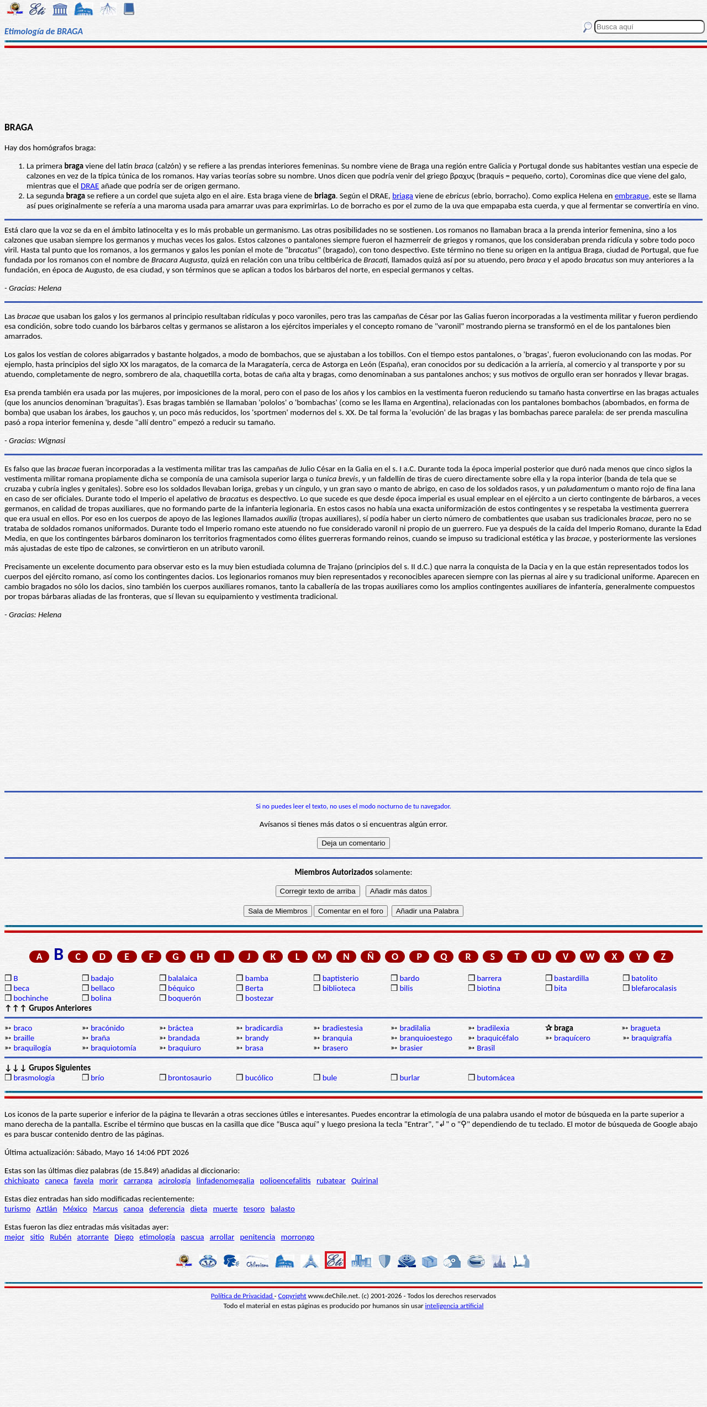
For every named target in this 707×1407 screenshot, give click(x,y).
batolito (644, 978)
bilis (406, 988)
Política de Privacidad (243, 1296)
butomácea (496, 1078)
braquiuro (184, 1048)
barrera (489, 978)
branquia (337, 1038)
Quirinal (364, 1180)
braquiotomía (113, 1048)
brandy (257, 1038)
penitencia (257, 1237)
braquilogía (32, 1048)
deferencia (166, 1209)
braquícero (572, 1038)
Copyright (292, 1296)
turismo (17, 1209)
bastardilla (571, 978)
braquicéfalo (498, 1038)
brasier (411, 1048)
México (75, 1209)
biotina (488, 988)
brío (97, 1078)
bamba (256, 978)
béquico (181, 988)
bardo (409, 978)
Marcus (105, 1209)
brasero (335, 1048)
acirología (174, 1180)
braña (100, 1038)
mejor (14, 1237)
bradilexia (493, 1028)
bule (330, 1078)
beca (21, 988)
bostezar (259, 998)
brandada (184, 1038)
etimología (157, 1237)
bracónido (107, 1028)
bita (560, 988)
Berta (254, 988)
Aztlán (46, 1209)
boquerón (184, 998)
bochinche (30, 998)
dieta (199, 1209)
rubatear (331, 1180)
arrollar (222, 1237)
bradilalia (414, 1028)
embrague (632, 196)
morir (108, 1180)
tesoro (254, 1209)
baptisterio (341, 978)
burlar (409, 1078)
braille (23, 1038)
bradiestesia (343, 1028)
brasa (254, 1048)
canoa (134, 1209)
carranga (138, 1180)
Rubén (60, 1237)
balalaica (182, 978)
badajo (102, 978)
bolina (101, 998)
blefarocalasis (654, 988)
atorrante (93, 1237)
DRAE (90, 186)
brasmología (34, 1078)
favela (84, 1180)
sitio (37, 1237)
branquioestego (425, 1038)
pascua (192, 1237)
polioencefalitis (285, 1180)
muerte (225, 1209)
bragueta (646, 1028)
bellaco (103, 988)
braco (22, 1028)
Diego (124, 1237)
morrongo (298, 1237)
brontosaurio (190, 1078)
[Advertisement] (353, 84)
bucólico (259, 1078)
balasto (283, 1209)
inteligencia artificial (454, 1305)
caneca (56, 1180)
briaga (402, 196)
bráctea (180, 1028)
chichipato (21, 1180)
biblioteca (339, 988)
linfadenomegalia (226, 1180)
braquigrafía (651, 1038)
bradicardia (264, 1028)
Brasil (486, 1048)
